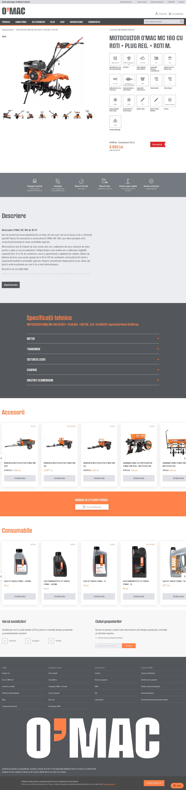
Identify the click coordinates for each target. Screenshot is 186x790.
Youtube (55, 642)
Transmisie (33, 349)
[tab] (93, 340)
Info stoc (52, 700)
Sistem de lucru (36, 359)
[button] (20, 114)
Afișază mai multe (11, 285)
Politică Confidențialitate (10, 693)
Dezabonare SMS (54, 706)
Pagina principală (7, 30)
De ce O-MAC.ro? (8, 680)
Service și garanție (101, 680)
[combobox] (164, 21)
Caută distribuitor (126, 2)
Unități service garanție (149, 680)
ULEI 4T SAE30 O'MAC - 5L (174, 581)
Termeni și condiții (8, 686)
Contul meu (163, 14)
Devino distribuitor (157, 2)
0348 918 (171, 2)
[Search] (181, 21)
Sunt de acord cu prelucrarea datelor (110, 638)
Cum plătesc (53, 680)
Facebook (9, 642)
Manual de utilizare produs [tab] (91, 500)
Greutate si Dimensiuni (40, 380)
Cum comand (53, 673)
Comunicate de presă (9, 706)
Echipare (32, 370)
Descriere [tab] (14, 215)
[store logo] (13, 11)
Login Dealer (99, 700)
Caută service (142, 2)
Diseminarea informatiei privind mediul (154, 700)
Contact (181, 2)
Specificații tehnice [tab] (49, 317)
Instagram (32, 642)
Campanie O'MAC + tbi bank (58, 686)
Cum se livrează (54, 693)
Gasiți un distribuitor (148, 673)
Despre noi (6, 673)
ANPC (96, 686)
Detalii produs (19, 478)
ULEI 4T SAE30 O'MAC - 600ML (17, 581)
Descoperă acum (109, 784)
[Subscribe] (129, 645)
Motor (31, 338)
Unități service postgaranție (150, 686)
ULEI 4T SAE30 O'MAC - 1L (94, 581)
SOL (96, 693)
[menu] (93, 22)
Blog (3, 700)
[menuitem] (6, 22)
